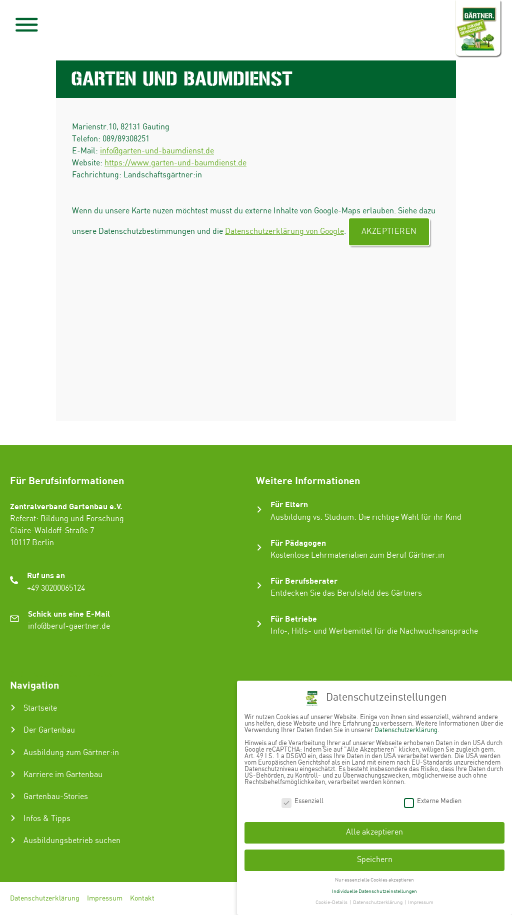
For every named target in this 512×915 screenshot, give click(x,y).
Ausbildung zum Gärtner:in (71, 753)
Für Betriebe (293, 618)
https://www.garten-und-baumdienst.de (175, 163)
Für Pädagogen (298, 542)
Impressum (104, 898)
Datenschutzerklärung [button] (378, 902)
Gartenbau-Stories (56, 797)
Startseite (40, 708)
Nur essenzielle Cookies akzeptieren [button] (374, 879)
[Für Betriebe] (259, 624)
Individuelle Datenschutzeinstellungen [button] (374, 890)
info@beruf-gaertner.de (69, 626)
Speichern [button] (374, 859)
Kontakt (142, 898)
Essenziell (303, 800)
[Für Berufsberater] (259, 585)
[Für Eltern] (259, 509)
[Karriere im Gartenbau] (13, 774)
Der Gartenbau (49, 730)
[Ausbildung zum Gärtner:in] (13, 752)
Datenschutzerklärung (45, 898)
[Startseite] (13, 708)
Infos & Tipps (47, 819)
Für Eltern (289, 504)
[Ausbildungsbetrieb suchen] (13, 840)
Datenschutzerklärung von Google (284, 231)
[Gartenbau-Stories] (13, 796)
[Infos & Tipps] (13, 818)
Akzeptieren (389, 231)
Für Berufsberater (304, 580)
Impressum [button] (421, 902)
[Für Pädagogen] (259, 547)
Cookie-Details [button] (332, 902)
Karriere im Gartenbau (63, 775)
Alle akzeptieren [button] (374, 832)
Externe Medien (433, 800)
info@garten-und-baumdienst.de (157, 151)
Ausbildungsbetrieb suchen (72, 841)
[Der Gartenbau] (13, 730)
